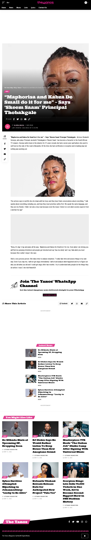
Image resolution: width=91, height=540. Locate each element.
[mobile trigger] (4, 2)
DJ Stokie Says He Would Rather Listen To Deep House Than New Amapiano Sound (44, 446)
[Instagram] (82, 520)
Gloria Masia (19, 125)
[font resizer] (8, 2)
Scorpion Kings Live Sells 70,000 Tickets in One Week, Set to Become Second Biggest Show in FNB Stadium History (73, 490)
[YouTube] (77, 520)
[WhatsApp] (86, 520)
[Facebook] (69, 520)
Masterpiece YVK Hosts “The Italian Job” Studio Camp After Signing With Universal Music (75, 446)
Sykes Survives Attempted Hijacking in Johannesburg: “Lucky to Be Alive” (14, 486)
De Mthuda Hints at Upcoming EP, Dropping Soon (50, 353)
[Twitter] (73, 520)
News (7, 91)
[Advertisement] (45, 26)
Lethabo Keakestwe (10, 450)
